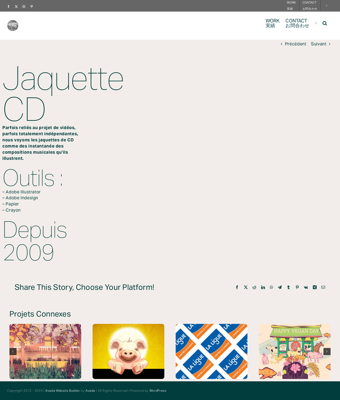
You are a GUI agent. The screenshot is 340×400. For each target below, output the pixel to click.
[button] (325, 23)
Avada (90, 391)
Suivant (318, 44)
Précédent (295, 44)
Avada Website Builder (62, 391)
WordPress (157, 391)
